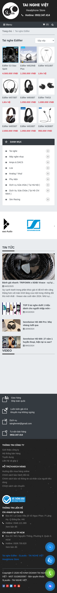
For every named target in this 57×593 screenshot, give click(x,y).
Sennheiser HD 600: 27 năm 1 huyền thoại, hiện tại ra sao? (38, 340)
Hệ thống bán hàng (11, 453)
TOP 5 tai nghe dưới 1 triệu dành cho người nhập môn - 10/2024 (37, 307)
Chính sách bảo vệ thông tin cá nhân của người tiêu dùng (26, 480)
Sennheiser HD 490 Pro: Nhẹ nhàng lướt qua (37, 323)
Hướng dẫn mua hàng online (15, 471)
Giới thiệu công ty (10, 450)
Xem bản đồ (11, 527)
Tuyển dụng (8, 457)
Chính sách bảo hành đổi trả (15, 475)
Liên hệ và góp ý (10, 461)
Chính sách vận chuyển (13, 486)
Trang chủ (7, 31)
